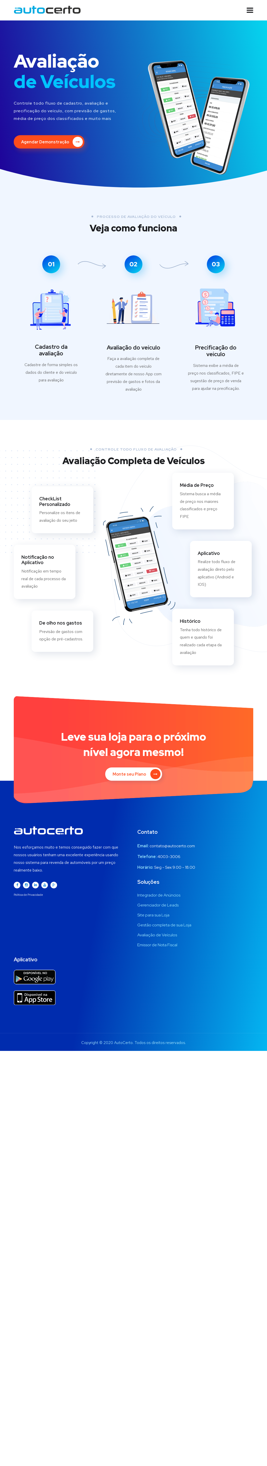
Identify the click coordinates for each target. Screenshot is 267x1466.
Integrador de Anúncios (158, 885)
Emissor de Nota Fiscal (157, 935)
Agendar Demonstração (52, 142)
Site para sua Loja (153, 905)
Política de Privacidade (28, 885)
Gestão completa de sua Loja (164, 915)
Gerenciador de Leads (158, 895)
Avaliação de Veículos (157, 925)
